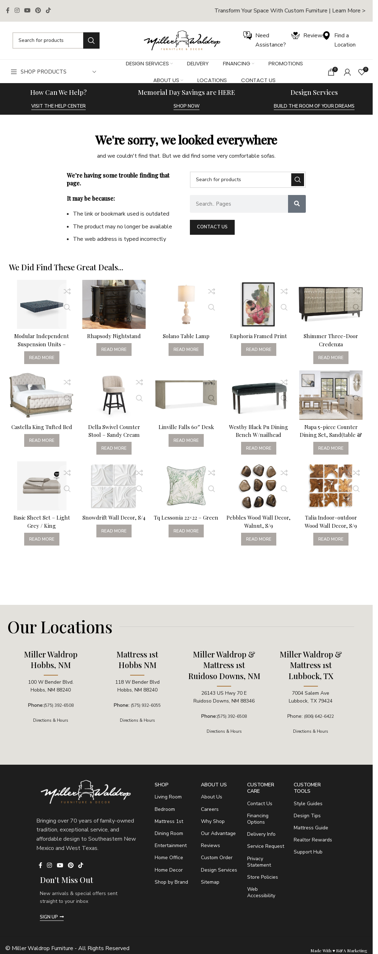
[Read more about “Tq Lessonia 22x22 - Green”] (186, 539)
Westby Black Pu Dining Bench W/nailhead (259, 429)
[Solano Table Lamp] (186, 303)
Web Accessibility (261, 892)
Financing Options (257, 818)
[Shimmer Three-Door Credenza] (332, 303)
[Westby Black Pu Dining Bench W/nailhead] (259, 395)
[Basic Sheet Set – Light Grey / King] (40, 488)
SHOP (162, 784)
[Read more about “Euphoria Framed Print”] (259, 347)
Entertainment (171, 845)
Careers (210, 809)
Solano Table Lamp (186, 333)
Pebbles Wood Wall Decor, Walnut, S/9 (259, 522)
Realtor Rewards (313, 839)
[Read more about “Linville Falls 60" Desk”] (186, 439)
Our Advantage (218, 833)
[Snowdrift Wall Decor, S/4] (113, 488)
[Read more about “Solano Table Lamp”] (186, 347)
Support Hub (308, 852)
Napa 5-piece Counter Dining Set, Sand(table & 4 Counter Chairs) (332, 433)
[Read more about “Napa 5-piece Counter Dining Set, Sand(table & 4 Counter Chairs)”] (332, 447)
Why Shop (213, 821)
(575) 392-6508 (58, 705)
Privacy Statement (259, 861)
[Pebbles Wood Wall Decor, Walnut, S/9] (259, 488)
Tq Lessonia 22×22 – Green (186, 522)
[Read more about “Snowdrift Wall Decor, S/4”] (113, 539)
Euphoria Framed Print (259, 333)
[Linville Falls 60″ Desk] (186, 395)
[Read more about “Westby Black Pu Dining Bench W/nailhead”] (259, 447)
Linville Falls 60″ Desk (186, 425)
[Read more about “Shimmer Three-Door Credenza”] (332, 355)
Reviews (210, 845)
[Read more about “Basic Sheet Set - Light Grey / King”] (40, 539)
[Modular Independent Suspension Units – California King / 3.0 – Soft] (40, 303)
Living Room (168, 796)
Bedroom (165, 809)
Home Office (169, 857)
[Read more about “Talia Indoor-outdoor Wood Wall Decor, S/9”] (332, 539)
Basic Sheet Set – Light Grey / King (40, 522)
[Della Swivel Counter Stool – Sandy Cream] (113, 395)
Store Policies (262, 877)
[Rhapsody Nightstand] (113, 303)
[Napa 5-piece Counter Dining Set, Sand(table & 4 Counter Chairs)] (332, 395)
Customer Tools (307, 788)
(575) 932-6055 (146, 705)
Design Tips (307, 815)
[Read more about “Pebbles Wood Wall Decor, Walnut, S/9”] (259, 539)
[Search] (56, 40)
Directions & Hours (51, 720)
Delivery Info (261, 834)
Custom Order (217, 857)
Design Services (219, 870)
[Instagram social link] (17, 10)
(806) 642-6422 (319, 716)
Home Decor (169, 870)
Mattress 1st (169, 821)
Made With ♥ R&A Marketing (338, 950)
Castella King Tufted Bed (40, 429)
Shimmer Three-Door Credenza (332, 337)
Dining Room (169, 833)
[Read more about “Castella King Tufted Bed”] (40, 447)
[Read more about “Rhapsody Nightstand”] (113, 347)
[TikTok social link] (48, 10)
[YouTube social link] (27, 10)
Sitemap (210, 882)
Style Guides (308, 803)
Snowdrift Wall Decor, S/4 (113, 522)
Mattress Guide (311, 827)
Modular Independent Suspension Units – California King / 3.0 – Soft (40, 345)
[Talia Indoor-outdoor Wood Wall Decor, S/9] (332, 488)
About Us (214, 784)
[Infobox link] (290, 11)
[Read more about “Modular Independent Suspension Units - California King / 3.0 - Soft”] (40, 355)
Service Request (265, 846)
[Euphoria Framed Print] (259, 303)
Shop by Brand (171, 882)
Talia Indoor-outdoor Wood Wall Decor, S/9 (332, 522)
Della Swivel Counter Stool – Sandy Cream (113, 429)
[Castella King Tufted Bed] (40, 395)
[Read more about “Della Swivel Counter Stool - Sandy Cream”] (113, 447)
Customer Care (260, 788)
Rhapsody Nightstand (113, 333)
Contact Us (259, 803)
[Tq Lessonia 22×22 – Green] (186, 488)
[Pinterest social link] (38, 10)
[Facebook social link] (8, 10)
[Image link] (182, 40)
